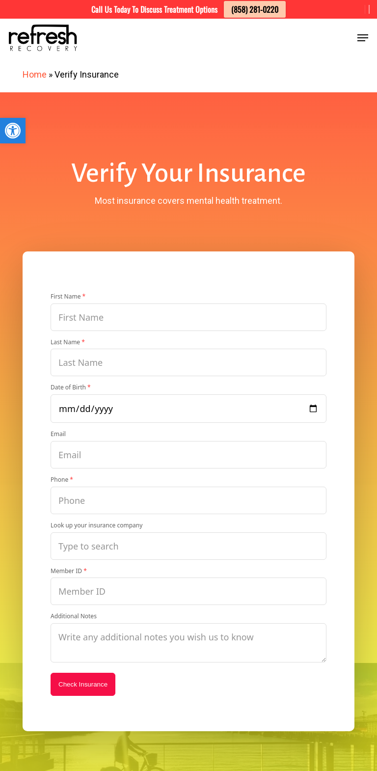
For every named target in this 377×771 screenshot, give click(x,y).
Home (35, 74)
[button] (13, 130)
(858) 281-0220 (254, 9)
